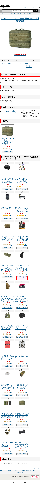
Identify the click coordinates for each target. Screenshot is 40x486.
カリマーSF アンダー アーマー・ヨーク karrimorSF (22, 356)
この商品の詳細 (7, 151)
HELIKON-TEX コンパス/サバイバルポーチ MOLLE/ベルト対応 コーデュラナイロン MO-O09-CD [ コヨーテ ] (7, 300)
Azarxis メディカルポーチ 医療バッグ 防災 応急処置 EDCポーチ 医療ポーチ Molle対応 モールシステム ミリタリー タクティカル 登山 (7, 143)
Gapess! (5, 5)
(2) (7, 186)
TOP (3, 13)
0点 (15, 63)
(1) (7, 245)
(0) (7, 149)
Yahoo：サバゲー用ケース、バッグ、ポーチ (29, 65)
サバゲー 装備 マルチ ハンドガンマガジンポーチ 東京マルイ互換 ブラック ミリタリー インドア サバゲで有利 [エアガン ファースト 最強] (22, 241)
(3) (7, 215)
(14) (22, 245)
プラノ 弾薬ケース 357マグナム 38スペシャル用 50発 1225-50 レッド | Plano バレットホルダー (21, 299)
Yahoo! (3, 63)
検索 (35, 10)
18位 (37, 63)
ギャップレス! (5, 7)
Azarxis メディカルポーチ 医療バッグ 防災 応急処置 (20, 19)
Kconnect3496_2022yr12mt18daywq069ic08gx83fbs (19, 13)
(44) (22, 186)
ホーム (2, 470)
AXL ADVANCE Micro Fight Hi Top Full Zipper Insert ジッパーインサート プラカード (7, 387)
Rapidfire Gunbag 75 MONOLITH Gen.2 (7, 208)
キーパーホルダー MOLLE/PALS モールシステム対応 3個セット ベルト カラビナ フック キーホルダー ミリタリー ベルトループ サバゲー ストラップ (22, 183)
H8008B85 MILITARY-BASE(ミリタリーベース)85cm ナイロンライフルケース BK (21, 445)
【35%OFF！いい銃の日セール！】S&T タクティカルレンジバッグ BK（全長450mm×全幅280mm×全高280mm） (7, 181)
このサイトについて (13, 470)
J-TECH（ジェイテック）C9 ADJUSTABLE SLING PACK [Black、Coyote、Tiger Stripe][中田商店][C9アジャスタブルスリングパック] (7, 447)
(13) (22, 215)
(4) (22, 305)
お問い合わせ (26, 470)
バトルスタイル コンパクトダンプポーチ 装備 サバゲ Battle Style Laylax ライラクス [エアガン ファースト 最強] (22, 269)
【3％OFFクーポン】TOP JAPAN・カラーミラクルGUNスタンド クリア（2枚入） (7, 357)
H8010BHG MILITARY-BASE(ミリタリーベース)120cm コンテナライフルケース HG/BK (22, 210)
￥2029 (9, 63)
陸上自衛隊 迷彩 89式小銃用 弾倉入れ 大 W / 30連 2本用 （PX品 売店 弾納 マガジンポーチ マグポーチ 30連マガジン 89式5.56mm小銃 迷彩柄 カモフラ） (22, 389)
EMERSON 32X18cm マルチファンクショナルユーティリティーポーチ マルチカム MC (7, 239)
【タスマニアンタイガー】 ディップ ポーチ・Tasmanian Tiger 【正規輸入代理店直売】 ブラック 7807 (22, 329)
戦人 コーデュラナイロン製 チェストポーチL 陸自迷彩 (7, 327)
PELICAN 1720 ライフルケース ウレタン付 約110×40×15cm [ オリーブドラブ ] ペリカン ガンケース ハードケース (7, 269)
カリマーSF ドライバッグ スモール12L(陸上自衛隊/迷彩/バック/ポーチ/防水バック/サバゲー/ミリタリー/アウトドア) (7, 417)
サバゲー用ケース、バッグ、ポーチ (14, 463)
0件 (21, 63)
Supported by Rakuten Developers (20, 476)
